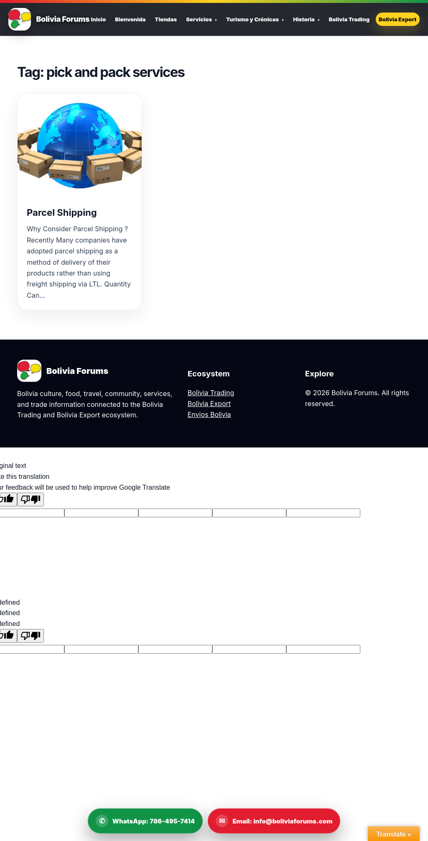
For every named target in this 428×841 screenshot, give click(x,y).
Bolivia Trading (349, 19)
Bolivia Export (397, 19)
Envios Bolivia (209, 414)
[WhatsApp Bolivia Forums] (145, 820)
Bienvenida (130, 19)
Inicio (98, 19)
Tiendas (166, 19)
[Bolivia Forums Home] (19, 19)
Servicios (199, 19)
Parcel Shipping (62, 212)
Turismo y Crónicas (252, 19)
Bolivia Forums (62, 19)
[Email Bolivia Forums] (274, 820)
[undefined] (30, 636)
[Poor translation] (30, 499)
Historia (304, 19)
